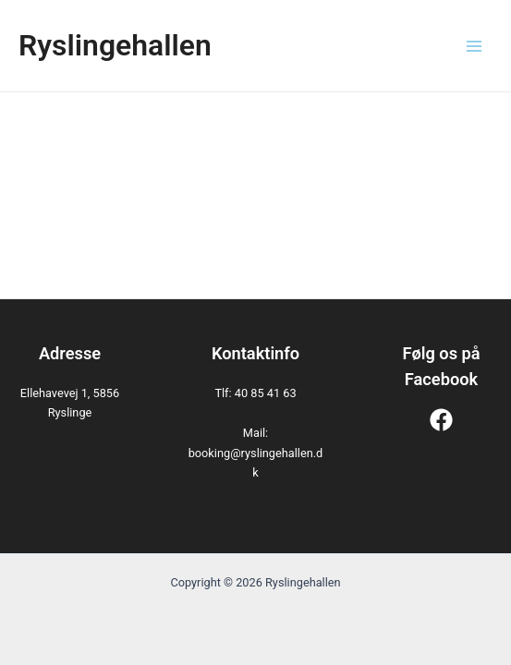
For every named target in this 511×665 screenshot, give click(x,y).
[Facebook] (441, 419)
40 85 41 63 (266, 393)
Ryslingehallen (115, 45)
